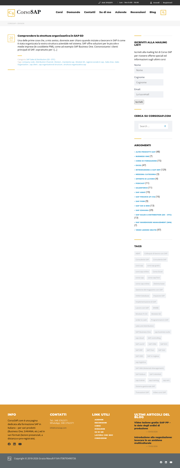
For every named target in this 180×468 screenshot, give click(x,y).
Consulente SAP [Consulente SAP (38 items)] (142, 259)
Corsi (59, 12)
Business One (142, 156)
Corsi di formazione (146, 161)
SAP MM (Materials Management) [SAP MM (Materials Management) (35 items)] (150, 368)
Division (57, 62)
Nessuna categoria (146, 174)
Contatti (89, 12)
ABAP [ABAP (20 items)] (138, 253)
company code (28, 62)
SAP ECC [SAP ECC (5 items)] (163, 344)
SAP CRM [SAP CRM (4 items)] (152, 344)
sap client (34, 64)
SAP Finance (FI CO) (145, 197)
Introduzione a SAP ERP (148, 170)
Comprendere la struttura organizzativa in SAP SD (50, 35)
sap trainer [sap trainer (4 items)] (140, 380)
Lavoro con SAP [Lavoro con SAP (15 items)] (142, 308)
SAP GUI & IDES (143, 206)
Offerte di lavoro (145, 179)
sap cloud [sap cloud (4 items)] (140, 338)
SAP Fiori (140, 201)
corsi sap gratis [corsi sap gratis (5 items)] (153, 265)
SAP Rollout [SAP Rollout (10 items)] (140, 374)
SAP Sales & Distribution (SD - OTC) (40, 59)
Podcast (140, 183)
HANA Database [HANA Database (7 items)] (142, 295)
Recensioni (138, 12)
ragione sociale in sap (95, 62)
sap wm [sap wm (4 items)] (166, 380)
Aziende (121, 12)
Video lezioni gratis (146, 230)
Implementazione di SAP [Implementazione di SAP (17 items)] (146, 301)
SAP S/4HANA (142, 210)
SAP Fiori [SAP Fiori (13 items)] (150, 350)
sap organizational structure (51, 64)
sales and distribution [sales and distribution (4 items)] (145, 326)
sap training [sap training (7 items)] (154, 380)
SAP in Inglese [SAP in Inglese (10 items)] (153, 356)
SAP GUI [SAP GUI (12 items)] (161, 350)
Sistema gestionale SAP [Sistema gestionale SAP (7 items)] (145, 386)
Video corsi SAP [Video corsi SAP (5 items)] (159, 392)
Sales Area (109, 62)
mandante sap (68, 62)
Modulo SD (80, 62)
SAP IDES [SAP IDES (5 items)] (139, 356)
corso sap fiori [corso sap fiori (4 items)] (154, 277)
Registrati (167, 3)
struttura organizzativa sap (75, 64)
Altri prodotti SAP (145, 152)
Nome (137, 65)
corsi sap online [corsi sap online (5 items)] (142, 271)
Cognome (139, 77)
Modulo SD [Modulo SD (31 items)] (156, 314)
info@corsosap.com (58, 428)
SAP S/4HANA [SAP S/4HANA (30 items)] (155, 374)
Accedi (154, 3)
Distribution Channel (45, 62)
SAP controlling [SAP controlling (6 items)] (154, 338)
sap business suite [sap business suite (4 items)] (162, 332)
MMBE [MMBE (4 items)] (155, 308)
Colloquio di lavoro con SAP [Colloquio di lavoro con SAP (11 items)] (155, 253)
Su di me (105, 12)
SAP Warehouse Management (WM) (154, 222)
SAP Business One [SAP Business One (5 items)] (143, 332)
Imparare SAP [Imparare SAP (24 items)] (159, 295)
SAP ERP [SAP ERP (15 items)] (139, 350)
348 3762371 (107, 3)
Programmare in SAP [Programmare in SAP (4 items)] (159, 320)
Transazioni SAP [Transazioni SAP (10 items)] (142, 392)
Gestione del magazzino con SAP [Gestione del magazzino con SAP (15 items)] (149, 289)
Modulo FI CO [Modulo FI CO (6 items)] (141, 314)
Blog (153, 12)
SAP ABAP (140, 192)
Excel (138, 165)
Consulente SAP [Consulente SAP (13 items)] (159, 259)
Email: (148, 93)
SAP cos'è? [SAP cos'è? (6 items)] (140, 344)
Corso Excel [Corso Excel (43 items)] (157, 271)
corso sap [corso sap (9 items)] (140, 277)
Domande (73, 12)
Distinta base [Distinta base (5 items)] (159, 283)
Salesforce (142, 188)
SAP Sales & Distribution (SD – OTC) (154, 215)
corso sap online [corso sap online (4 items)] (142, 283)
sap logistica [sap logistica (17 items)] (141, 362)
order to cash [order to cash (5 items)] (141, 320)
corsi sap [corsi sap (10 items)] (139, 265)
